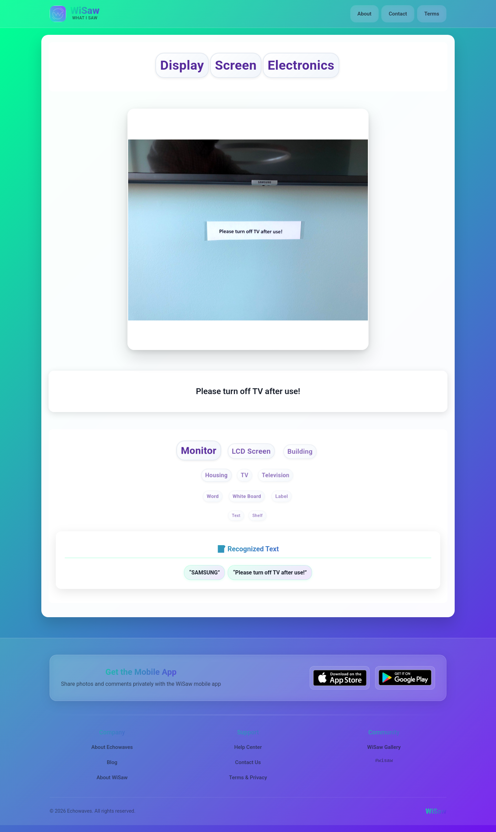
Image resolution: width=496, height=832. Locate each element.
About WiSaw (111, 777)
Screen (236, 65)
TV (244, 475)
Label (281, 496)
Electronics (301, 65)
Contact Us (248, 762)
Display (182, 65)
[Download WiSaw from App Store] (340, 677)
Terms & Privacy (248, 777)
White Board (247, 496)
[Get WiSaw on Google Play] (405, 677)
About (365, 14)
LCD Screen (251, 451)
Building (300, 451)
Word (213, 496)
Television (275, 475)
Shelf (257, 515)
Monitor (198, 450)
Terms (431, 14)
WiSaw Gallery (384, 747)
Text (236, 515)
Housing (216, 475)
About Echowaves (112, 747)
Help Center (248, 747)
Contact (398, 14)
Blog (112, 762)
